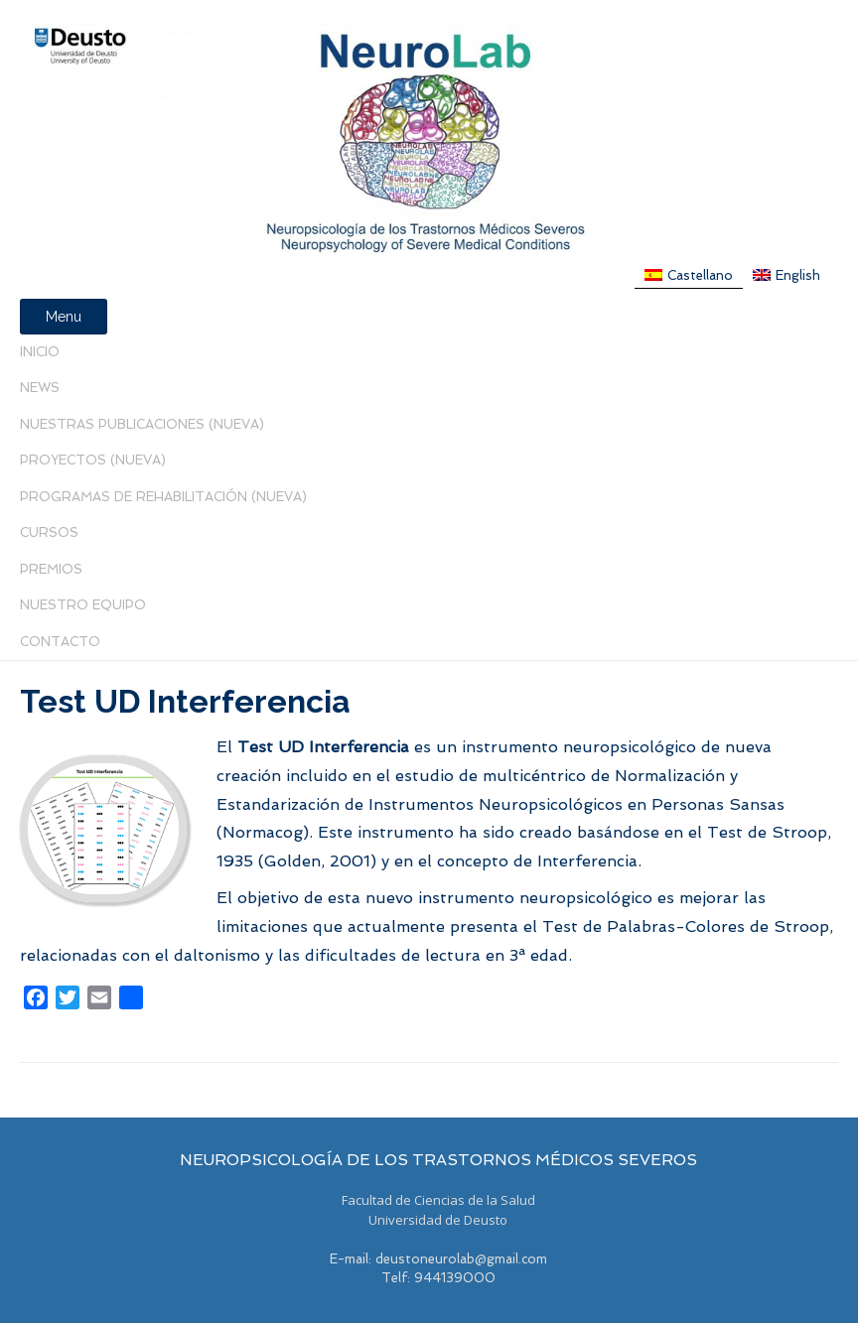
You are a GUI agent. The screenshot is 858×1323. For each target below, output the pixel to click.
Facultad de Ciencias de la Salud (438, 1200)
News (40, 387)
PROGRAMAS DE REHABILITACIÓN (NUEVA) (163, 496)
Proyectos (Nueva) (93, 460)
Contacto (60, 641)
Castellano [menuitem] (700, 275)
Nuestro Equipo (83, 604)
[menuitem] (689, 275)
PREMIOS (51, 569)
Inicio (40, 351)
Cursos (49, 532)
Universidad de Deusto (437, 1220)
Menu (63, 317)
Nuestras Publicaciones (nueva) (142, 424)
